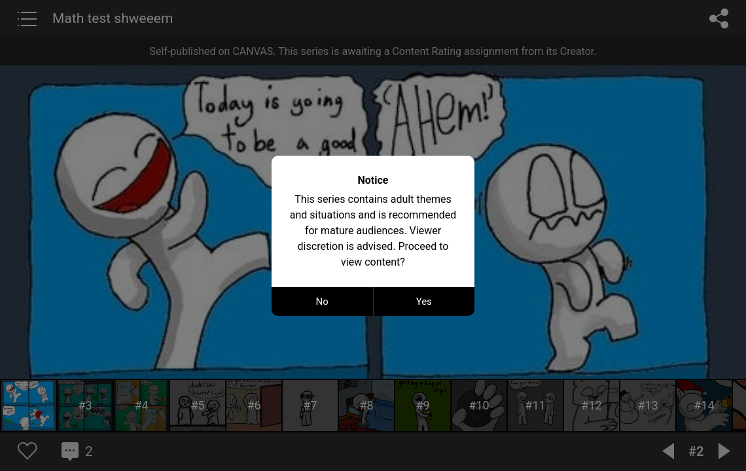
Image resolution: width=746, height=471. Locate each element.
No (322, 301)
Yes (424, 301)
